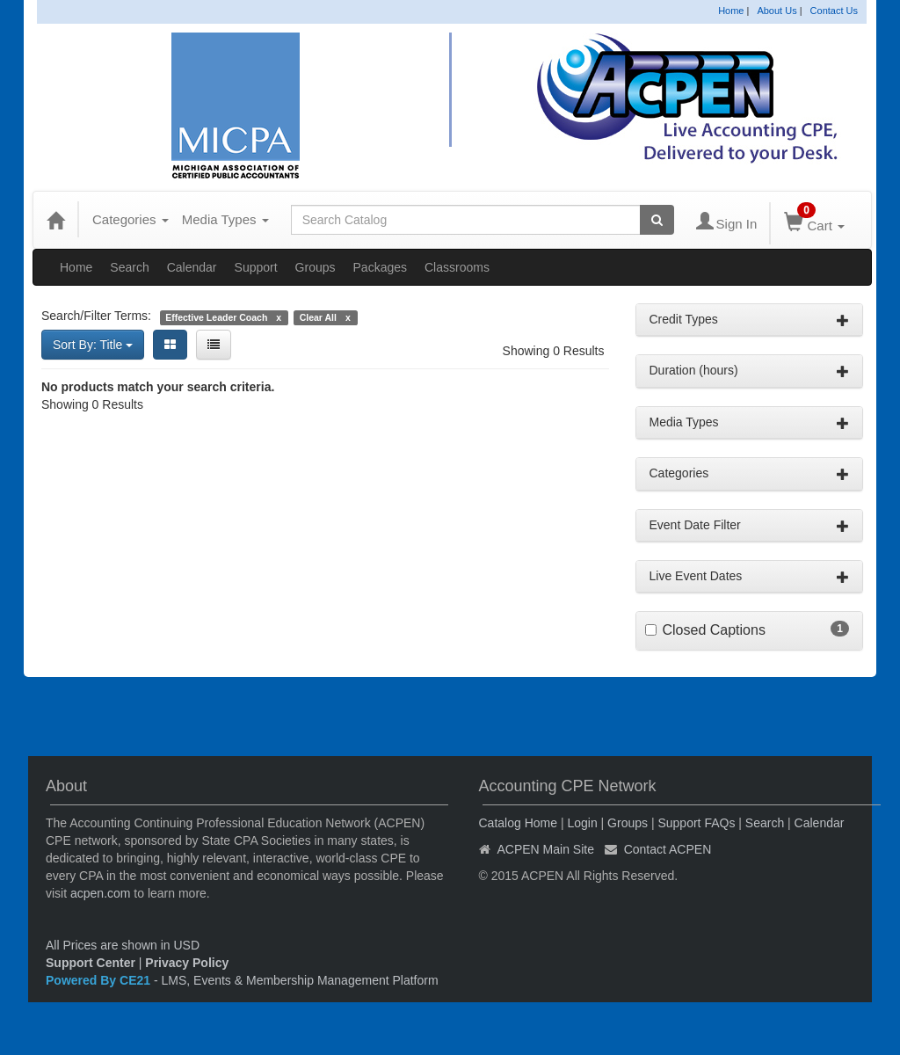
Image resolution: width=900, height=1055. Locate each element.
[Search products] (657, 220)
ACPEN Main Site (545, 849)
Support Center (90, 963)
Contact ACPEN (668, 849)
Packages (380, 267)
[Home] (55, 220)
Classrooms (457, 267)
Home (731, 10)
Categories (130, 219)
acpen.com (100, 893)
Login (582, 823)
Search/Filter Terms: (96, 316)
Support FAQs (696, 823)
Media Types (225, 219)
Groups (315, 267)
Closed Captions (714, 629)
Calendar (192, 267)
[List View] (213, 345)
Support (256, 267)
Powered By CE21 (100, 980)
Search (129, 267)
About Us (776, 10)
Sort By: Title (93, 345)
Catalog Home (518, 823)
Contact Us (834, 10)
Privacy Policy (187, 963)
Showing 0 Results (554, 351)
